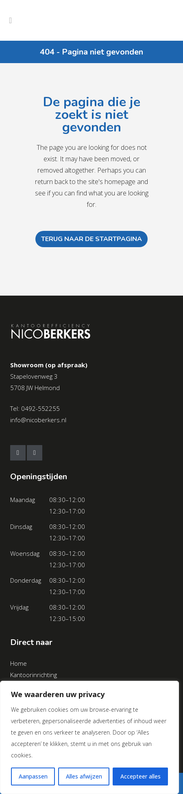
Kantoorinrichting (33, 675)
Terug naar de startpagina (91, 239)
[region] (89, 737)
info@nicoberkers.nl (38, 420)
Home (18, 663)
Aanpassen (33, 776)
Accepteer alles (140, 776)
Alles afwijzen (84, 776)
